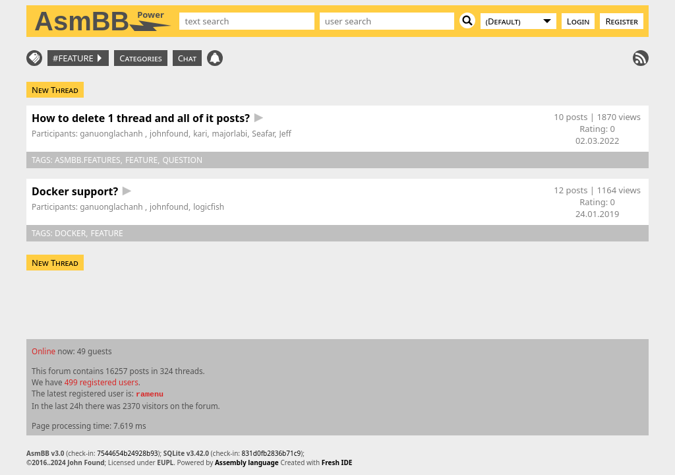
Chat (187, 58)
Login (578, 21)
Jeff (285, 133)
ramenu (149, 394)
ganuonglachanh (112, 133)
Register (621, 21)
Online (43, 351)
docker (70, 233)
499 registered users (101, 382)
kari (200, 133)
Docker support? (75, 191)
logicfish (208, 206)
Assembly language (247, 462)
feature (141, 160)
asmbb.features (88, 160)
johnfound (169, 133)
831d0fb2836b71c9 (271, 453)
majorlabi (230, 133)
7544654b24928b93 (127, 453)
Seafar (263, 133)
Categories (140, 58)
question (182, 160)
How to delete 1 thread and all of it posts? (141, 118)
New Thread (55, 90)
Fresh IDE (337, 462)
